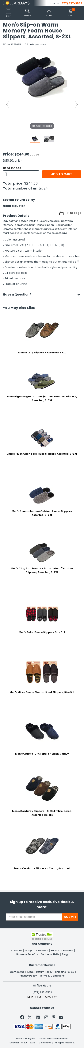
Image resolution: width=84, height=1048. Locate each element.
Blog (65, 954)
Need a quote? (14, 206)
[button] (49, 13)
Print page (74, 213)
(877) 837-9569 (71, 3)
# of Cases (12, 168)
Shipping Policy (64, 972)
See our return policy (19, 200)
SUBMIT (70, 917)
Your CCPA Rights (25, 1038)
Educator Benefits (62, 950)
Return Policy (44, 972)
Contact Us (17, 972)
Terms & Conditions (52, 976)
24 (46, 188)
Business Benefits (27, 954)
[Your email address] (34, 917)
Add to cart (61, 174)
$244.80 (31, 183)
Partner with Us (49, 954)
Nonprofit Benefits (36, 950)
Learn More (52, 1039)
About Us (16, 950)
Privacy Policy (28, 976)
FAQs (30, 972)
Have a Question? (19, 294)
